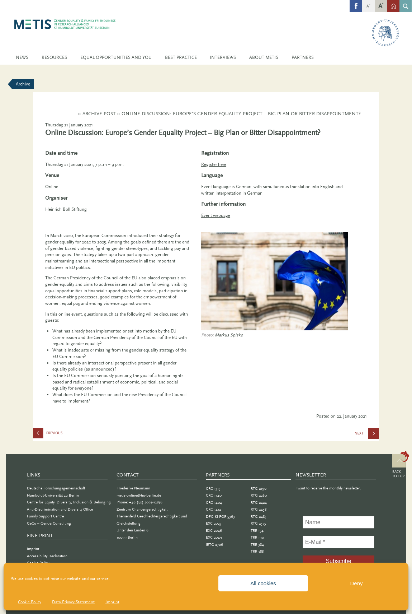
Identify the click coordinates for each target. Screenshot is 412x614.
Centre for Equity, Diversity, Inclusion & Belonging (69, 502)
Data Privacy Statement (73, 601)
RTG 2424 (259, 502)
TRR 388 (257, 551)
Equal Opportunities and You (116, 57)
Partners (303, 57)
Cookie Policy (29, 601)
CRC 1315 (213, 488)
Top (400, 465)
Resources (54, 57)
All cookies (263, 583)
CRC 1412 (213, 509)
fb (356, 2)
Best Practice (181, 57)
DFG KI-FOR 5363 (220, 516)
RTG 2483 (258, 516)
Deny (356, 583)
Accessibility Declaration (47, 556)
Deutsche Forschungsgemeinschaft (56, 488)
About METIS (263, 57)
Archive (23, 84)
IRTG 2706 (214, 544)
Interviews (223, 57)
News (22, 57)
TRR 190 (257, 537)
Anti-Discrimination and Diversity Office (60, 509)
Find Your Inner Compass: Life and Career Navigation (69, 434)
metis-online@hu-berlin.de (139, 495)
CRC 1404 (214, 502)
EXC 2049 (214, 537)
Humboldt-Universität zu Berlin (53, 495)
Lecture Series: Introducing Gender (367, 435)
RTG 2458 (258, 509)
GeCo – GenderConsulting (49, 523)
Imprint (112, 601)
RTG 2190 (258, 488)
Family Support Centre (45, 516)
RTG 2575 (258, 523)
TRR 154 (257, 530)
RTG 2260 (259, 495)
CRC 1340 (214, 495)
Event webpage (215, 215)
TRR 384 (257, 544)
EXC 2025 (213, 523)
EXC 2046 (214, 530)
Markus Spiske (229, 335)
